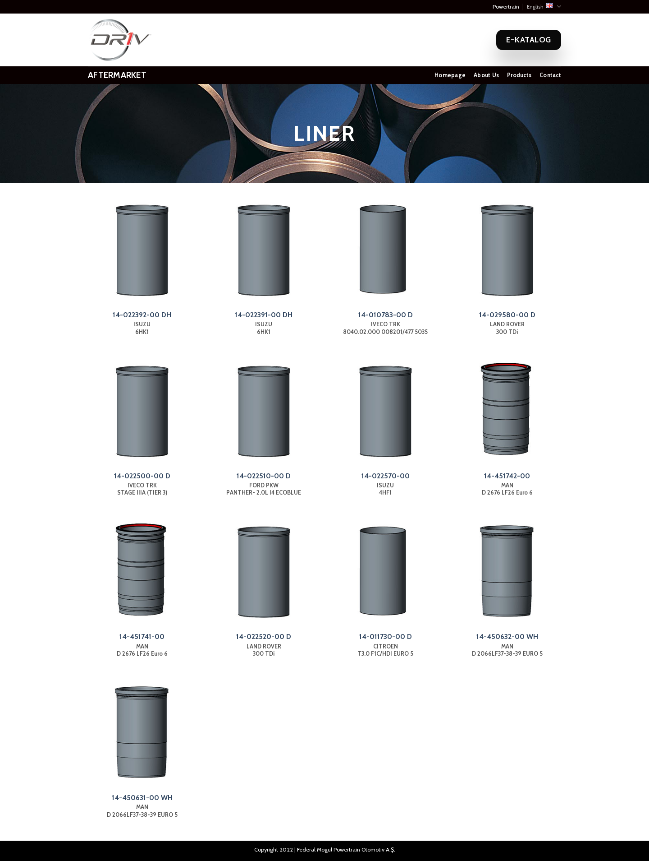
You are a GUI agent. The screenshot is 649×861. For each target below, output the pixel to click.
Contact (550, 75)
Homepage (450, 75)
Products (519, 75)
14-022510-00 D (264, 476)
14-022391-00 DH (264, 314)
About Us (486, 75)
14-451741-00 (142, 636)
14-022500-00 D (142, 476)
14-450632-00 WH (507, 636)
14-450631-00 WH (142, 797)
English (544, 6)
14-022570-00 (385, 476)
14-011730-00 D (385, 636)
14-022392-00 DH (142, 314)
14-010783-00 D (385, 314)
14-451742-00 (507, 476)
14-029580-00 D (507, 314)
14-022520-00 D (263, 636)
